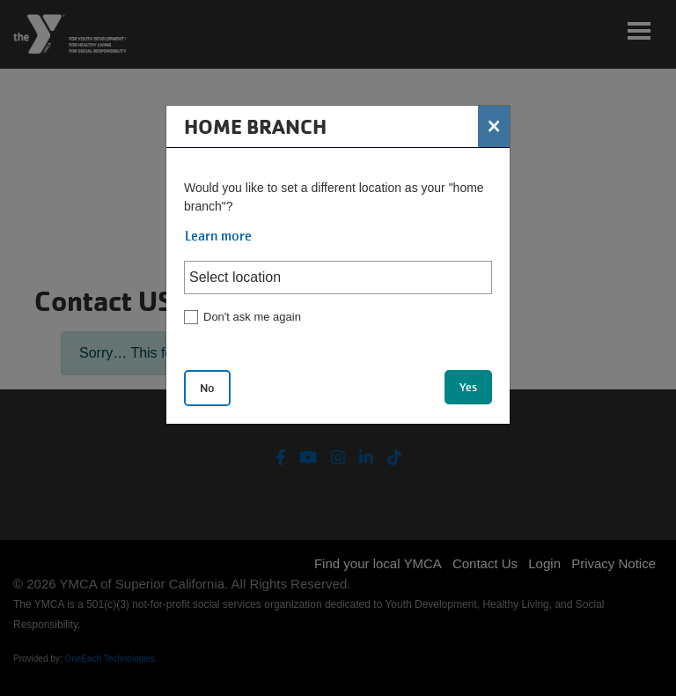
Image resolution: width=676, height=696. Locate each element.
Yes (468, 387)
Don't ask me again (252, 316)
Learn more (218, 236)
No (207, 388)
